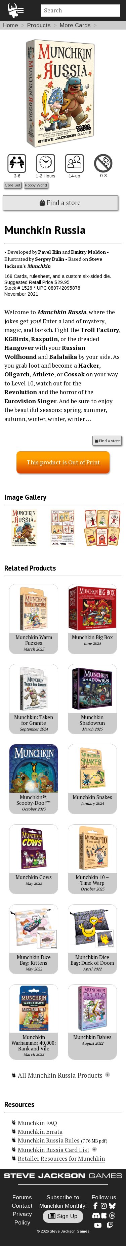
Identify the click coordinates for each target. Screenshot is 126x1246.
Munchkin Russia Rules (49, 1140)
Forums (22, 1197)
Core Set (12, 185)
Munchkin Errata (40, 1131)
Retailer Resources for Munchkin (61, 1158)
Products (39, 25)
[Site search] (81, 10)
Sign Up (62, 1216)
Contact (22, 1206)
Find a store (60, 203)
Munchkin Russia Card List (53, 1150)
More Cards (75, 25)
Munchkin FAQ (37, 1123)
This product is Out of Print (63, 462)
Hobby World (36, 185)
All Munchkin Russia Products (60, 1075)
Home (10, 25)
